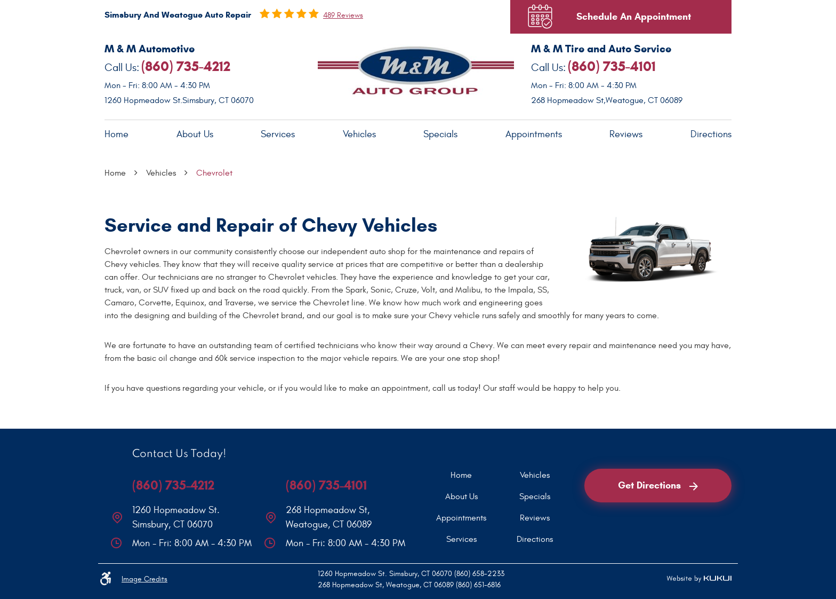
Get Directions (658, 485)
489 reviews (343, 15)
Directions (711, 134)
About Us (194, 134)
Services (278, 134)
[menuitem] (116, 134)
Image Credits (144, 579)
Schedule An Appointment (633, 16)
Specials (440, 134)
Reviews (625, 134)
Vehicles (359, 134)
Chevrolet (214, 173)
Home (116, 134)
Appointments (533, 134)
